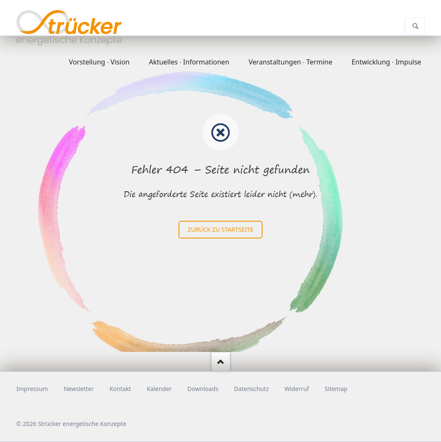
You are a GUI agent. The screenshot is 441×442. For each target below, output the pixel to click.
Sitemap (336, 389)
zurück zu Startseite (221, 229)
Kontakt (120, 389)
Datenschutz (251, 389)
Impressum (32, 389)
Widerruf (296, 389)
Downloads (202, 389)
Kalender (159, 389)
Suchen (415, 26)
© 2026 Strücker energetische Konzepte (71, 424)
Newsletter (79, 389)
